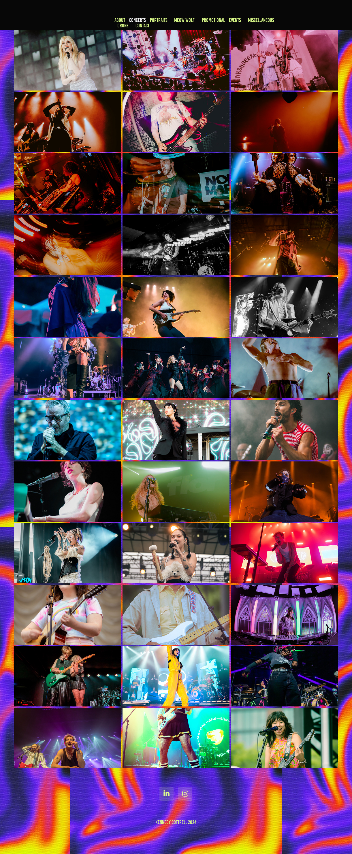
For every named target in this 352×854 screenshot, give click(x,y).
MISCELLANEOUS (261, 20)
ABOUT (119, 20)
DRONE (123, 26)
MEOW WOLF (184, 20)
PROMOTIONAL (213, 20)
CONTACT (142, 26)
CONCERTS (137, 20)
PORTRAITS (158, 20)
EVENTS (235, 20)
